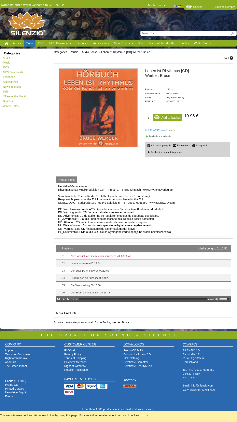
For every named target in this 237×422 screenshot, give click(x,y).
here (143, 415)
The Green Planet (16, 366)
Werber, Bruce (120, 322)
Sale (141, 43)
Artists (17, 43)
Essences (82, 43)
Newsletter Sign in (16, 392)
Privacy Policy (72, 354)
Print (226, 58)
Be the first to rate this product (166, 152)
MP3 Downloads (60, 43)
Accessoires (101, 43)
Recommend (183, 145)
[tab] (66, 179)
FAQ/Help (70, 350)
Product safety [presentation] (67, 179)
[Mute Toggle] (216, 299)
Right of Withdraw (16, 358)
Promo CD (11, 384)
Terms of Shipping (75, 358)
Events (9, 396)
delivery (170, 130)
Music (30, 43)
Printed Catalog (14, 388)
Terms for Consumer (17, 354)
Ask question (202, 145)
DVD (41, 43)
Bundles (183, 43)
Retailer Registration (76, 369)
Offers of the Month (161, 43)
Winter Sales (202, 43)
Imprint (9, 350)
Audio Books (102, 322)
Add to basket (167, 116)
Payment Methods (75, 362)
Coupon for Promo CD (137, 354)
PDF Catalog (131, 358)
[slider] (143, 299)
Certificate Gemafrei (135, 362)
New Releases (123, 43)
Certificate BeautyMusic (137, 366)
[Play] (63, 299)
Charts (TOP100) (15, 381)
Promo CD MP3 (133, 350)
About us (10, 362)
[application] (143, 273)
